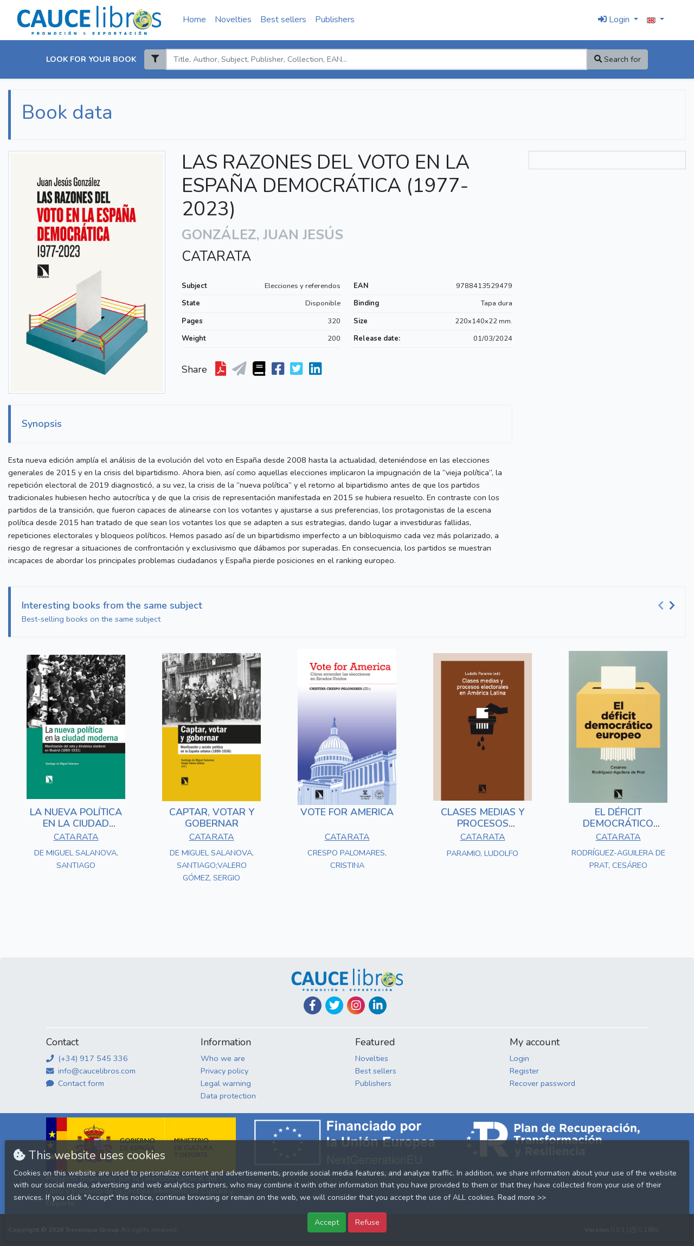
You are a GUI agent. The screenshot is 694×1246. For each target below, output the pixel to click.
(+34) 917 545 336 (87, 1058)
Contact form (75, 1083)
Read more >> (522, 1197)
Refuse (367, 1222)
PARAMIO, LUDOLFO (482, 853)
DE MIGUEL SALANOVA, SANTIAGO (76, 859)
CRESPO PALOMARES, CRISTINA (347, 859)
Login (519, 1058)
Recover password (542, 1083)
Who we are (223, 1058)
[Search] (376, 59)
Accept (326, 1222)
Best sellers (283, 19)
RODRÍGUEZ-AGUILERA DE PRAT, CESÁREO (618, 859)
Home (194, 19)
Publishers (335, 19)
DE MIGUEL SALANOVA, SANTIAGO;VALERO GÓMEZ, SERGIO (212, 865)
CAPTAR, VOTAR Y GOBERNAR (211, 818)
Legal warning (226, 1083)
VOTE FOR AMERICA (347, 812)
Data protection (228, 1095)
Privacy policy (224, 1070)
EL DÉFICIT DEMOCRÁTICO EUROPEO (618, 824)
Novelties (233, 19)
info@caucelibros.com (91, 1070)
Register (524, 1070)
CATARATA (216, 256)
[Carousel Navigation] (668, 606)
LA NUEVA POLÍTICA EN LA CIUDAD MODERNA (76, 824)
